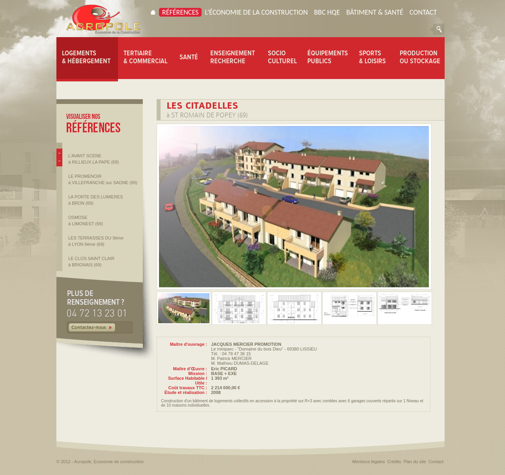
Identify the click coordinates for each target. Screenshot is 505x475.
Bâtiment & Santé (374, 12)
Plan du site (414, 461)
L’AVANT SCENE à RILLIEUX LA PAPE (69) (93, 158)
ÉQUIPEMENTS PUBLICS (327, 57)
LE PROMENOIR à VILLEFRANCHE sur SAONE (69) (102, 179)
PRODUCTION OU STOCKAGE (420, 57)
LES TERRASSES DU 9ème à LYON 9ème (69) (95, 241)
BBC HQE (327, 12)
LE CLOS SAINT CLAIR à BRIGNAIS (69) (91, 261)
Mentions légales (368, 461)
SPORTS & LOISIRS (372, 57)
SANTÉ (189, 57)
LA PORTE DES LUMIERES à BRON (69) (95, 199)
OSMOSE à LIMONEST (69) (85, 220)
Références (180, 12)
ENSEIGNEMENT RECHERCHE (232, 57)
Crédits (394, 461)
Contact (423, 12)
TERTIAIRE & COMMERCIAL (145, 57)
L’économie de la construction (256, 12)
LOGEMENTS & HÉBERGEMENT (86, 57)
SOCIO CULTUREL (282, 57)
